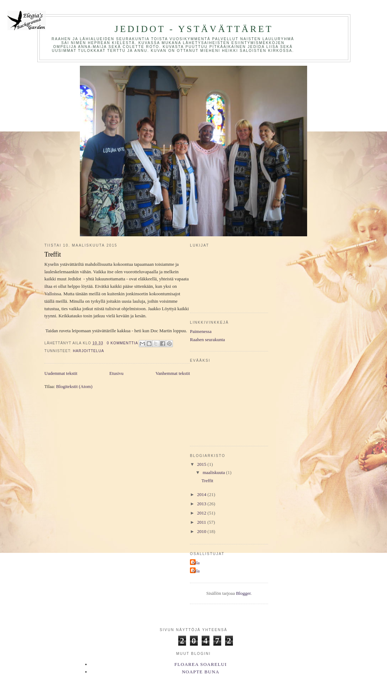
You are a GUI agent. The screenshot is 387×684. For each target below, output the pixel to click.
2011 (202, 522)
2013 (202, 503)
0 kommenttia (122, 343)
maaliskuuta (214, 472)
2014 (202, 494)
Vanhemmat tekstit (173, 373)
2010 (202, 531)
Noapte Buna (200, 671)
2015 (202, 464)
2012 (202, 513)
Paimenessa (201, 331)
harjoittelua (88, 351)
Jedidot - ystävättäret (194, 29)
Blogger (243, 593)
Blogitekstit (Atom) (74, 386)
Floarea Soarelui (200, 664)
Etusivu (116, 373)
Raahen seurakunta (207, 339)
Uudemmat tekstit (60, 373)
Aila (196, 562)
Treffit (52, 254)
